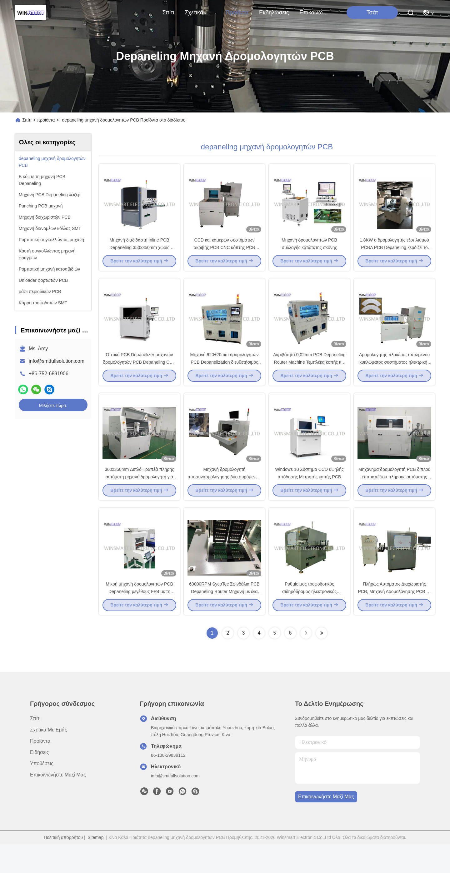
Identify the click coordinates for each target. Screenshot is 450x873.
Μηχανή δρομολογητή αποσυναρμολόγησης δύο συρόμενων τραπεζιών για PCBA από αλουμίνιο (224, 498)
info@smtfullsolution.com (56, 361)
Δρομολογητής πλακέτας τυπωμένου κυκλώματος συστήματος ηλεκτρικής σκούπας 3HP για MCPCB (394, 376)
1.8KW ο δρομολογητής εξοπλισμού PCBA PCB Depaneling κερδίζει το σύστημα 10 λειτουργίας (394, 254)
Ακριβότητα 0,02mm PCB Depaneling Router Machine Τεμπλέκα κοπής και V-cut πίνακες (309, 376)
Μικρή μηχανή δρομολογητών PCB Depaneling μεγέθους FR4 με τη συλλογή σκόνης (139, 620)
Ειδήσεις (39, 781)
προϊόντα (236, 12)
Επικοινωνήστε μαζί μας (314, 12)
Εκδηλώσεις (274, 12)
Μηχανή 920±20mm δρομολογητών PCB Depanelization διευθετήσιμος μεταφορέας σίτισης (224, 376)
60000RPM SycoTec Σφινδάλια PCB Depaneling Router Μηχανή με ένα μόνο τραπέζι (224, 620)
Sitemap (95, 866)
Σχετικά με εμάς (200, 12)
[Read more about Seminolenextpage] (306, 661)
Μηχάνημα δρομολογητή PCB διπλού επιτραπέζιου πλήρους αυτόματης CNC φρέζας (394, 498)
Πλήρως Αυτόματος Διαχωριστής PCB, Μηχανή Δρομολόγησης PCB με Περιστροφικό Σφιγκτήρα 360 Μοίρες (394, 620)
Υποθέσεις (41, 792)
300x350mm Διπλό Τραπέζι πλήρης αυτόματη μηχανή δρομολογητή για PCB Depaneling (139, 498)
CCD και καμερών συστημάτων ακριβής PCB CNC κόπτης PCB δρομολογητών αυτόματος (224, 254)
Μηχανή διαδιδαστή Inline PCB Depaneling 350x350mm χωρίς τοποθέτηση (139, 254)
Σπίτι (168, 12)
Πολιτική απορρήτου (63, 866)
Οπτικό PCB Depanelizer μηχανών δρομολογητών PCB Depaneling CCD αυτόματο (139, 376)
